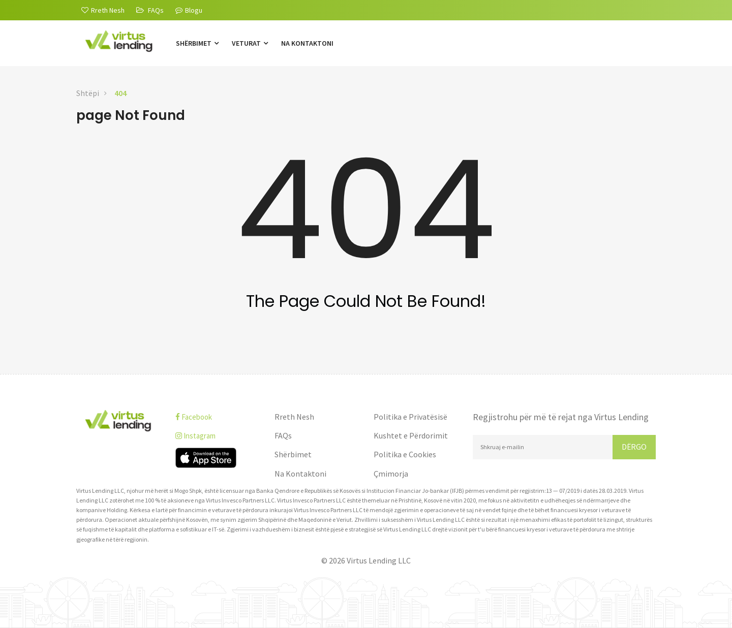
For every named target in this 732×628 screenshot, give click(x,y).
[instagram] (217, 436)
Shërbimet (197, 43)
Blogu (188, 10)
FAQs (283, 435)
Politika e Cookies (405, 454)
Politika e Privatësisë (410, 417)
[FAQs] (150, 10)
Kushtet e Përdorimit (411, 435)
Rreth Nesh (294, 417)
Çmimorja (391, 473)
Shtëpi (87, 93)
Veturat (250, 43)
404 (120, 93)
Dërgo (634, 447)
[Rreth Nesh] (103, 10)
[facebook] (217, 417)
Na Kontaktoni (307, 43)
